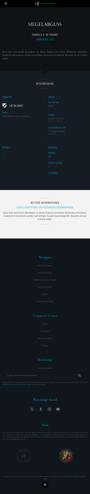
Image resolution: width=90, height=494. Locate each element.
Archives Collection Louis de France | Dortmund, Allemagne (23, 456)
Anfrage (34, 435)
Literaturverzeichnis (45, 368)
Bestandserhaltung (45, 273)
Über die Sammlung (45, 265)
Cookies (45, 345)
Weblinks (45, 294)
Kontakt (45, 324)
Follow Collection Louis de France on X (32, 409)
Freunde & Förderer (45, 287)
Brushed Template (73, 476)
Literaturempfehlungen (45, 301)
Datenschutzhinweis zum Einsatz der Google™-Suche (19, 384)
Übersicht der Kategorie (45, 484)
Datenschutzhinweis (45, 338)
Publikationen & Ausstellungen (45, 280)
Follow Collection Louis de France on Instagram (49, 409)
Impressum (45, 331)
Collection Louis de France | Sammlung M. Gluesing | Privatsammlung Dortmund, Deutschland (45, 3)
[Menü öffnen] (84, 3)
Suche (6, 3)
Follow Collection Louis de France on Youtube (58, 409)
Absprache (16, 439)
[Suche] (79, 375)
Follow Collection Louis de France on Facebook (41, 409)
